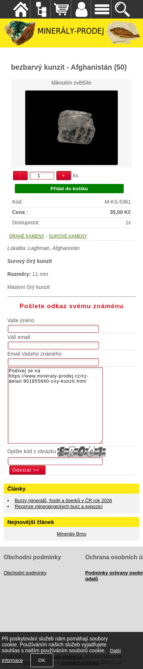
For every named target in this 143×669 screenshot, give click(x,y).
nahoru (132, 658)
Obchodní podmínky (25, 573)
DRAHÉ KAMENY (26, 236)
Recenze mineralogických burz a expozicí (59, 506)
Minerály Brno (71, 534)
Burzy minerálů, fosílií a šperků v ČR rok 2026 (63, 500)
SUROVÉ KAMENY (68, 236)
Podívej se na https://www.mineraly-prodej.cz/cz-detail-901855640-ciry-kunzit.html (55, 405)
